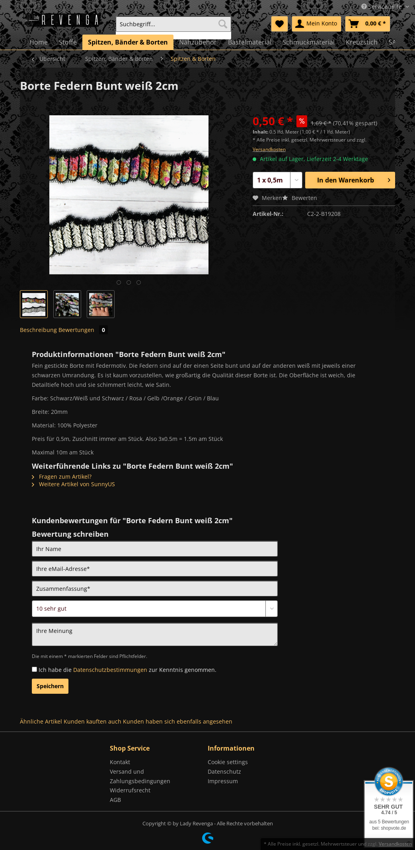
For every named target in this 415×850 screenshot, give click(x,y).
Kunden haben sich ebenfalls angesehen (177, 721)
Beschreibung (38, 330)
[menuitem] (173, 27)
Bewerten (299, 198)
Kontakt (120, 762)
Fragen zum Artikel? (62, 476)
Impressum (223, 781)
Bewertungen (83, 330)
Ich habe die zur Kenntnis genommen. (127, 669)
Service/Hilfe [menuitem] (382, 6)
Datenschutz (224, 771)
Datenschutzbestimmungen (110, 669)
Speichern (50, 686)
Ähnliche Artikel (41, 721)
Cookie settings (228, 762)
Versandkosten (269, 149)
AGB (115, 799)
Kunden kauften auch (92, 721)
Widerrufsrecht (130, 790)
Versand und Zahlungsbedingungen (140, 776)
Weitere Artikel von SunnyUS (73, 484)
